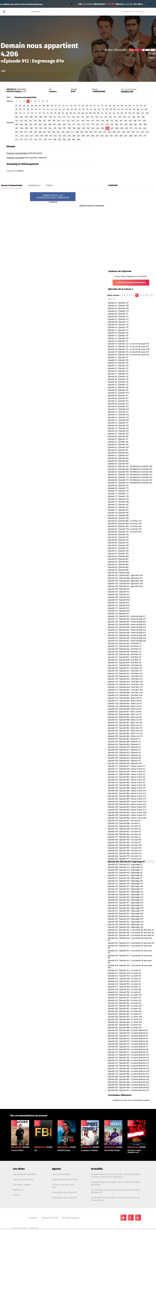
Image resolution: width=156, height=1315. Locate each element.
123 (110, 117)
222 (49, 132)
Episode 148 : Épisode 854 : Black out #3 (125, 703)
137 (44, 121)
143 (72, 121)
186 (145, 124)
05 (32, 106)
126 (124, 117)
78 (51, 113)
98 (130, 113)
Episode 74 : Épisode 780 (118, 502)
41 (40, 109)
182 (126, 124)
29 (126, 106)
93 (110, 113)
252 (55, 136)
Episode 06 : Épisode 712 (118, 316)
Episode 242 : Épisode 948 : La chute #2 (124, 973)
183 (130, 124)
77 (47, 113)
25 (110, 106)
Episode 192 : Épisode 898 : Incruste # (124, 823)
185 (140, 124)
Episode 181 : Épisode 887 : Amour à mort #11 (127, 793)
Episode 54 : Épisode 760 (118, 447)
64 (130, 109)
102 (147, 113)
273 (21, 139)
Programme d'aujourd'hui (65, 1179)
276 (35, 139)
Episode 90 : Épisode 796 (118, 545)
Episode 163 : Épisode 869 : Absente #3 (124, 744)
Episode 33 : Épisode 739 (118, 390)
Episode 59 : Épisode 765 (118, 461)
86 (83, 113)
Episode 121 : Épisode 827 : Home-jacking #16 (127, 630)
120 (96, 117)
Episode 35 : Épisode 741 (118, 395)
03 (24, 106)
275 (30, 139)
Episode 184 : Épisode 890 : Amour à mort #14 (127, 801)
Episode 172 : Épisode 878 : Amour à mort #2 (126, 769)
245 (21, 136)
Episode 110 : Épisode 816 (118, 600)
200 (78, 128)
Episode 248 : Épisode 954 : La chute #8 (124, 989)
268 (130, 136)
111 (54, 117)
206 (107, 128)
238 (123, 132)
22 (98, 106)
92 (106, 113)
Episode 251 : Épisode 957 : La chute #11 (124, 998)
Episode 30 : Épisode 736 (118, 382)
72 (28, 113)
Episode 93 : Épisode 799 (118, 554)
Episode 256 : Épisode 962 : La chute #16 (125, 1011)
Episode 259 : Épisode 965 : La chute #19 (125, 1019)
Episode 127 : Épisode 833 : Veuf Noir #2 (124, 646)
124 (114, 117)
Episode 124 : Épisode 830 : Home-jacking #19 (127, 638)
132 (21, 121)
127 (129, 117)
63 (126, 109)
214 (144, 128)
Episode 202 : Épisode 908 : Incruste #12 (125, 851)
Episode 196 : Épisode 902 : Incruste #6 (124, 834)
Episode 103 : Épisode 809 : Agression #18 (125, 581)
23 (102, 106)
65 (134, 109)
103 (16, 117)
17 (79, 106)
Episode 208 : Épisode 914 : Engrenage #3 (125, 867)
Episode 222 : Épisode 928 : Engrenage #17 (125, 905)
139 (53, 121)
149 (102, 121)
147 (92, 121)
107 (35, 117)
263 (106, 136)
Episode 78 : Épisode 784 (118, 513)
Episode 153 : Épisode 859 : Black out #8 (124, 717)
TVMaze (25, 1228)
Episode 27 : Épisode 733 (118, 374)
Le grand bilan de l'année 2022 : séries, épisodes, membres (116, 1183)
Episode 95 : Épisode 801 (118, 559)
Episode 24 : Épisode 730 (118, 365)
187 (16, 128)
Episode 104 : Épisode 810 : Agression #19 (125, 583)
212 (135, 128)
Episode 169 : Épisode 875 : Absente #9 (124, 761)
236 (114, 132)
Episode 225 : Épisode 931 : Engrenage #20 (125, 913)
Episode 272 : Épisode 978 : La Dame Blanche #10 (128, 1055)
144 (77, 121)
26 (114, 106)
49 (72, 109)
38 (28, 109)
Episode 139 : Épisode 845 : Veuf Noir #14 (125, 679)
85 (79, 113)
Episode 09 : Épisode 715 (118, 325)
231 (91, 132)
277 (40, 139)
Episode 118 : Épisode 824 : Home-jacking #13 (127, 622)
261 (97, 136)
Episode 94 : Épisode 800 (118, 556)
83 (71, 113)
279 (49, 139)
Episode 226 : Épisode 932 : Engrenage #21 (125, 916)
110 (50, 117)
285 (78, 139)
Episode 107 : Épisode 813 (118, 592)
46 (59, 109)
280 (54, 139)
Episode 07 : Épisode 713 (118, 319)
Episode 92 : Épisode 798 (118, 551)
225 (63, 132)
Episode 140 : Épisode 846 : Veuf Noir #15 (125, 682)
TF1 (25, 91)
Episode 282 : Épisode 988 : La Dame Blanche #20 (128, 1082)
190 (31, 128)
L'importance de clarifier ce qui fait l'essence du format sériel (115, 1198)
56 (99, 109)
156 (134, 121)
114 (68, 117)
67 (142, 109)
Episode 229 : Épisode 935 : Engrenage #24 (125, 924)
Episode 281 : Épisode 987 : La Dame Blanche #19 (128, 1079)
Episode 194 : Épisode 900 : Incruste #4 (124, 829)
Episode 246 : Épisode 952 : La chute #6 (124, 984)
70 (20, 113)
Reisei (81, 4)
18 (83, 106)
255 (69, 136)
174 (87, 124)
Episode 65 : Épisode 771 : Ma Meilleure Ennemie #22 (130, 477)
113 (64, 117)
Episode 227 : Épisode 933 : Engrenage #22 (125, 919)
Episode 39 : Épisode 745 (118, 406)
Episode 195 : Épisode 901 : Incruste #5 (124, 831)
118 (87, 117)
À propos (32, 1217)
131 (16, 121)
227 (72, 132)
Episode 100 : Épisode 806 (119, 573)
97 (126, 113)
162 (30, 124)
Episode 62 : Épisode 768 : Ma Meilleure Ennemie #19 (130, 469)
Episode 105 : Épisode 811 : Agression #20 (125, 586)
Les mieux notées (22, 1184)
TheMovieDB (33, 1228)
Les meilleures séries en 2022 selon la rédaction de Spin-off (115, 1191)
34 (145, 106)
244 (16, 136)
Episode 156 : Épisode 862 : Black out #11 (125, 725)
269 (135, 136)
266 (120, 136)
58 (107, 109)
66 (138, 109)
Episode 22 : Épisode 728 (118, 360)
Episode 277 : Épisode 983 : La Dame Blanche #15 (128, 1068)
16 (75, 106)
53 (87, 109)
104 (21, 117)
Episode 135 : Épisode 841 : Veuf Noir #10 (125, 668)
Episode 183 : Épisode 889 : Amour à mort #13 (127, 799)
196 (59, 128)
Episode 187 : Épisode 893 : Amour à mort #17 (127, 810)
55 (95, 109)
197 (64, 128)
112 (59, 117)
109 (45, 117)
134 (30, 121)
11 (55, 106)
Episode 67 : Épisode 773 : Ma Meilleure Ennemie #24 (130, 483)
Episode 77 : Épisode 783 (118, 510)
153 (120, 121)
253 (59, 136)
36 (20, 109)
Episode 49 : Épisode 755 (118, 434)
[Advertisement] (125, 160)
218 (30, 132)
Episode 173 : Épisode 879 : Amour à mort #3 (126, 772)
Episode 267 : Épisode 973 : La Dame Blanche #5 (128, 1041)
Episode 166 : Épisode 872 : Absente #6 (124, 752)
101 (142, 113)
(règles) (152, 57)
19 (87, 106)
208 (116, 128)
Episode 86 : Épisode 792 (118, 534)
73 (32, 113)
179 (111, 124)
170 (68, 124)
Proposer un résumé (15, 158)
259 (87, 136)
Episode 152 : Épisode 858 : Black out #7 (124, 714)
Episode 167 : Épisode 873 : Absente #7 (124, 755)
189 (26, 128)
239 (128, 132)
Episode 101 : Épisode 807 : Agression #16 (125, 575)
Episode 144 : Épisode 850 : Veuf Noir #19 (125, 692)
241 (137, 132)
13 (63, 106)
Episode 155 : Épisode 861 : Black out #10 (125, 722)
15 (71, 106)
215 (16, 132)
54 (91, 109)
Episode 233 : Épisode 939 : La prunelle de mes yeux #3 (131, 935)
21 (94, 106)
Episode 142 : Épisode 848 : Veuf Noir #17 (125, 687)
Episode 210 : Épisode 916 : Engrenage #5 (125, 873)
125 (119, 117)
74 (36, 113)
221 (44, 132)
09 (48, 106)
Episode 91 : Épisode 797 (118, 548)
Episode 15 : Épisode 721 (118, 341)
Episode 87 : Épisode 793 (118, 537)
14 (67, 106)
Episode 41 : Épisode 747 (118, 412)
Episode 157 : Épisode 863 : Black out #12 (125, 728)
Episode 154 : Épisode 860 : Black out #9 (125, 720)
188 (21, 128)
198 (69, 128)
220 (39, 132)
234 (104, 132)
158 (144, 121)
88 (90, 113)
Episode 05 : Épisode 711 (118, 314)
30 (130, 106)
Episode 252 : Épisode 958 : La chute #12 (124, 1000)
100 (137, 113)
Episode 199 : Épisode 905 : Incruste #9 (124, 842)
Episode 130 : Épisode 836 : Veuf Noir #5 (124, 654)
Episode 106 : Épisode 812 (118, 589)
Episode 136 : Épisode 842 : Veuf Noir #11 (125, 671)
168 (59, 124)
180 (116, 124)
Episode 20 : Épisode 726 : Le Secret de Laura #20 (128, 355)
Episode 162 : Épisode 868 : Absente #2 (124, 742)
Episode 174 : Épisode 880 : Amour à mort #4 (126, 774)
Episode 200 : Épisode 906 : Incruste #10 (125, 845)
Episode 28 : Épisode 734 (118, 376)
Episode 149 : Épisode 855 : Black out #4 (125, 706)
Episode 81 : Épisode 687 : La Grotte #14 (125, 521)
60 (115, 109)
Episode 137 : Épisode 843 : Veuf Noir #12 (125, 673)
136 (39, 121)
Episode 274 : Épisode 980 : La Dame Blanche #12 (128, 1060)
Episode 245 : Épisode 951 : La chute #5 (124, 981)
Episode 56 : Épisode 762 (118, 453)
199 (74, 128)
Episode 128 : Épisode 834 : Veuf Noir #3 (124, 649)
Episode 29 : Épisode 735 (118, 379)
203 (93, 128)
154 (125, 121)
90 (98, 113)
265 (116, 136)
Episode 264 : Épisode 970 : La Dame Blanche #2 (128, 1033)
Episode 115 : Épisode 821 (118, 613)
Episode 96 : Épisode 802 (118, 562)
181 (121, 124)
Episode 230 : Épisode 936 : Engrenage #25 (125, 927)
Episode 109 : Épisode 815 (118, 597)
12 (59, 106)
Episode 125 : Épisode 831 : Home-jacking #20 (127, 641)
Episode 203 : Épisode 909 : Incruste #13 (125, 853)
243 (147, 132)
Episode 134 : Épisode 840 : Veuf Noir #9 (125, 665)
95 (118, 113)
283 (68, 139)
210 (126, 128)
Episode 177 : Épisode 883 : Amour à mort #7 (126, 782)
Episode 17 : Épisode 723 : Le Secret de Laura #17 (128, 346)
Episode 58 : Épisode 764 (118, 458)
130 (143, 117)
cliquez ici (53, 202)
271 (145, 136)
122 (105, 117)
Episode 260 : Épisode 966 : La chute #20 (125, 1022)
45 (56, 109)
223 (53, 132)
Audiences (18, 1189)
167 (54, 124)
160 (21, 124)
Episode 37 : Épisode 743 (118, 401)
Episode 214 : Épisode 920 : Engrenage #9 (125, 884)
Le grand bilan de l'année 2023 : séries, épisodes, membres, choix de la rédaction (116, 1175)
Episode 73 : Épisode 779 (118, 499)
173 (83, 124)
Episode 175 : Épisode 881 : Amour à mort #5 (126, 777)
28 (122, 106)
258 (83, 136)
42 (44, 109)
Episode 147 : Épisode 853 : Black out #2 (125, 701)
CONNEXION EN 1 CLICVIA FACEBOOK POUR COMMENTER (53, 196)
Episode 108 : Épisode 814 (119, 594)
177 (102, 124)
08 (44, 106)
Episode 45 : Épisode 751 (118, 423)
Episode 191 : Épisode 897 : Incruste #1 (124, 821)
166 (49, 124)
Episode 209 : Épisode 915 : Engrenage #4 (125, 870)
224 (58, 132)
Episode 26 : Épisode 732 (118, 371)
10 (52, 106)
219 (35, 132)
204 (97, 128)
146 (87, 121)
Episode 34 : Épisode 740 (118, 393)
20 (91, 106)
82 (67, 113)
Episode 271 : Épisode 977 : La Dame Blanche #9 (128, 1052)
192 (40, 128)
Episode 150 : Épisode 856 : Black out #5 (124, 709)
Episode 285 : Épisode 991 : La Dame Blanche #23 (128, 1090)
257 (78, 136)
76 (44, 113)
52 (83, 109)
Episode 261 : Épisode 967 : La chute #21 (124, 1025)
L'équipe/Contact (49, 1217)
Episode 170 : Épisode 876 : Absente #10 (125, 763)
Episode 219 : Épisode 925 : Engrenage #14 (125, 897)
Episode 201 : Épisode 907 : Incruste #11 (125, 848)
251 (51, 136)
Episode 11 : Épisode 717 (118, 330)
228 (77, 132)
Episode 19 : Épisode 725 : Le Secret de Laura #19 (128, 352)
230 (86, 132)
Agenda (56, 1168)
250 (46, 136)
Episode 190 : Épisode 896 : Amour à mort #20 (127, 818)
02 (20, 106)
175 (92, 124)
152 (116, 121)
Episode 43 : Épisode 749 (118, 417)
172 (78, 124)
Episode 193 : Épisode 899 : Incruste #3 (124, 826)
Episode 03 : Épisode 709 (118, 308)
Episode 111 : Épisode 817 (118, 603)
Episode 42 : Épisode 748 (118, 415)
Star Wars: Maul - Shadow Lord (137, 1150)
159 (16, 124)
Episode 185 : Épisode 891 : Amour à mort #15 (127, 804)
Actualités (97, 1168)
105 (26, 117)
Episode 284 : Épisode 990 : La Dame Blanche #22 (128, 1087)
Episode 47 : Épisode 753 (118, 428)
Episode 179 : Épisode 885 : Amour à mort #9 (126, 788)
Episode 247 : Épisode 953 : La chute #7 (124, 987)
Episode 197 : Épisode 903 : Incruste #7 (124, 837)
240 (132, 132)
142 (68, 121)
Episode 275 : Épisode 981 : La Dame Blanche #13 (128, 1063)
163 (35, 124)
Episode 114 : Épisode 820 (118, 611)
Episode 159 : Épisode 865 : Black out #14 (125, 733)
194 (50, 128)
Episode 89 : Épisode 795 (118, 543)
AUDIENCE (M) (127, 91)
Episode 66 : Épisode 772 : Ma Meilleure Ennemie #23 (130, 480)
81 (63, 113)
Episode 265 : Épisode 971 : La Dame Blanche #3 (128, 1036)
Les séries (19, 1168)
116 (77, 117)
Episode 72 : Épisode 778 (118, 496)
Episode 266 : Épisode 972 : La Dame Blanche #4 (128, 1038)
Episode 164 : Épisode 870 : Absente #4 (124, 747)
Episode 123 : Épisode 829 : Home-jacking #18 (127, 635)
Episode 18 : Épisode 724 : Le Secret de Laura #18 (128, 349)
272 (16, 139)
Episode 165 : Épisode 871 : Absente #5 (124, 750)
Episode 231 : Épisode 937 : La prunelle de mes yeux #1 (131, 930)
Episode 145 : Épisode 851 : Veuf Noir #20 (125, 695)
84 (75, 113)
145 (82, 121)
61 (118, 109)
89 (94, 113)
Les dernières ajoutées (24, 1174)
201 (83, 128)
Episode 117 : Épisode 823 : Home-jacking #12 (127, 619)
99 (133, 113)
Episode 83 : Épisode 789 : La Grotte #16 (125, 526)
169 (64, 124)
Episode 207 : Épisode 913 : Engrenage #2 (125, 864)
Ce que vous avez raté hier (63, 1185)
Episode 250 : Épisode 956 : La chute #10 (125, 995)
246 (26, 136)
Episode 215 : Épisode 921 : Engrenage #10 (125, 886)
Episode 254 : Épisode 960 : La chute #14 (125, 1006)
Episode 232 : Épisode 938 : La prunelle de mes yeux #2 (131, 933)
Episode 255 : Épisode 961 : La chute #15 (124, 1008)
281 (59, 139)
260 (92, 136)
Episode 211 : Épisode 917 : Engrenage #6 (125, 875)
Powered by (14, 171)
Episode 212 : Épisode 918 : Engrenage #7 (125, 878)
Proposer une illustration (17, 153)
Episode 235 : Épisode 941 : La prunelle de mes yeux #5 (131, 943)
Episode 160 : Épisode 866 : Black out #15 (125, 736)
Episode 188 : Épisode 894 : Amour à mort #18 (127, 812)
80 (59, 113)
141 (63, 121)
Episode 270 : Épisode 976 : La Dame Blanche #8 (128, 1049)
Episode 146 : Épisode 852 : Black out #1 (125, 698)
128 (133, 117)
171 (73, 124)
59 (111, 109)
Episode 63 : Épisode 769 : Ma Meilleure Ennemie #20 (130, 472)
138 (49, 121)
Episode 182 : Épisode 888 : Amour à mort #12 (127, 796)
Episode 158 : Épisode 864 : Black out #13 (125, 731)
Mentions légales (71, 1217)
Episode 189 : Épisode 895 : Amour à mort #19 (127, 815)
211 (131, 128)
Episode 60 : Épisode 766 (118, 464)
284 (73, 139)
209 (121, 128)
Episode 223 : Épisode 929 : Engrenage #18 (125, 908)
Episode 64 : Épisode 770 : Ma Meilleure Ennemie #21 (130, 474)
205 (102, 128)
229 (81, 132)
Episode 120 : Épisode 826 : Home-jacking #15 (127, 627)
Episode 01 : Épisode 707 (118, 303)
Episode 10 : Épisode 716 (118, 327)
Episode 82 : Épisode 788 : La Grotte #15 (124, 524)
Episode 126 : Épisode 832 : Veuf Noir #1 (124, 643)
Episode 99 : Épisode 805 (118, 570)
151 (111, 121)
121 (101, 117)
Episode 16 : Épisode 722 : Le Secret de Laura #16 (128, 344)
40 (36, 109)
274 (26, 139)
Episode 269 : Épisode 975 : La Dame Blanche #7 (128, 1047)
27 (118, 106)
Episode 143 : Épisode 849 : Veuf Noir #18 (125, 690)
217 (25, 132)
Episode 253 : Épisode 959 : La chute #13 (124, 1003)
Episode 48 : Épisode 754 (118, 431)
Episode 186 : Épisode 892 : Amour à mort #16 (127, 807)
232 (95, 132)
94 (114, 113)
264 (111, 136)
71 (24, 113)
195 (54, 128)
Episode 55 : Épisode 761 (118, 450)
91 (102, 113)
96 (122, 113)
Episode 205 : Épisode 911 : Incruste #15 (124, 859)
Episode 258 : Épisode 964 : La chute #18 (125, 1017)
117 (82, 117)
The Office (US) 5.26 (103, 4)
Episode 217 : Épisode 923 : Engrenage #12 (125, 892)
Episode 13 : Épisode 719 (118, 336)
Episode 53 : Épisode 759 (118, 445)
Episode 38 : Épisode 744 (118, 404)
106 (31, 117)
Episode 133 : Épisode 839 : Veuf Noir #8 (124, 663)
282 (64, 139)
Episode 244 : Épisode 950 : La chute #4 (124, 978)
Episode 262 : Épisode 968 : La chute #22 (125, 1028)
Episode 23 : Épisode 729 (118, 363)
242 (142, 132)
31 (133, 106)
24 (106, 106)
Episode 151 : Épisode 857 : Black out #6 (124, 712)
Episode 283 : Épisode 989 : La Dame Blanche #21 (128, 1085)
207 (112, 128)
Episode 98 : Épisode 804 (118, 567)
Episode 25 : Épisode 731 (118, 368)
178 (106, 124)
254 (64, 136)
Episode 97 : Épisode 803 (118, 564)
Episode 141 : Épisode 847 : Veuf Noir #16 (125, 684)
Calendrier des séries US (64, 1192)
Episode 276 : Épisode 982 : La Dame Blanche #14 (128, 1066)
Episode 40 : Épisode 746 (118, 409)
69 (16, 113)
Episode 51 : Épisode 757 (118, 439)
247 (31, 136)
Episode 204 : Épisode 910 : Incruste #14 (125, 856)
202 (88, 128)
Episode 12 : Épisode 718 (118, 333)
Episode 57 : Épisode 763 (118, 455)
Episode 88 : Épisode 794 (118, 540)
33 (141, 106)
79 (55, 113)
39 (32, 109)
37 (24, 109)
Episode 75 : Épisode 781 (118, 504)
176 (97, 124)
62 (123, 109)
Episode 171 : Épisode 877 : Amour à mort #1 (126, 766)
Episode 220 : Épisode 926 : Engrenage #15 (125, 900)
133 (25, 121)
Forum (16, 1195)
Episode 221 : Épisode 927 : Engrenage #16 (125, 903)
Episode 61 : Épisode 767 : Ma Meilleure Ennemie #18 (130, 466)
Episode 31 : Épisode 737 (118, 385)
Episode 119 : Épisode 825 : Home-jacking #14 (127, 624)
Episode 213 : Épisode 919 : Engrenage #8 (125, 881)
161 (26, 124)
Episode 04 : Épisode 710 (118, 311)
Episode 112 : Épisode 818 (118, 605)
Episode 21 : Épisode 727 (118, 357)
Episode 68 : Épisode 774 (118, 485)
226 (67, 132)
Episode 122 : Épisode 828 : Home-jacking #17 (127, 633)
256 (73, 136)
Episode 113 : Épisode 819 (118, 608)
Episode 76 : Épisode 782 (118, 507)
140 (58, 121)
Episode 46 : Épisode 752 (118, 425)
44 (51, 109)
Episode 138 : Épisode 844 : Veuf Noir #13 (125, 676)
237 (118, 132)
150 (107, 121)
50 (76, 109)
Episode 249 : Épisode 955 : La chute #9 (124, 992)
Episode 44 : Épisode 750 (118, 420)
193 (45, 128)
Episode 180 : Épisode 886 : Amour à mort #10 (127, 791)
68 (146, 109)
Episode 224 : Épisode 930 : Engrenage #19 (126, 911)
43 (48, 109)
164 (40, 124)
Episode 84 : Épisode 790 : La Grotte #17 (125, 529)
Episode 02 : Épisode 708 (118, 306)
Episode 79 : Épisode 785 (118, 515)
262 (101, 136)
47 (64, 109)
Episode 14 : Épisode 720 (118, 338)
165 (45, 124)
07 (40, 106)
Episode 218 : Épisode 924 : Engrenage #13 (125, 894)
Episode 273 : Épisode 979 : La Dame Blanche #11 (128, 1058)
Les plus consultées (23, 1179)
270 (140, 136)
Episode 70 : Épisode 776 (118, 491)
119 (91, 117)
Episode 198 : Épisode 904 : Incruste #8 (124, 840)
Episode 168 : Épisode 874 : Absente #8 (124, 758)
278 (45, 139)
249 (41, 136)
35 (16, 109)
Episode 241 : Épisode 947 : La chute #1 (124, 970)
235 (109, 132)
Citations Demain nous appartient (130, 283)
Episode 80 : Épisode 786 (118, 518)
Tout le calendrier (61, 1174)
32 (137, 106)
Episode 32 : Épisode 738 (118, 387)
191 (35, 128)
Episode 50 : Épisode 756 (118, 436)
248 (36, 136)
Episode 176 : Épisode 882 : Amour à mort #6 (126, 780)
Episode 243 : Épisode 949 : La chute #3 (124, 976)
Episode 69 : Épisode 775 (118, 488)
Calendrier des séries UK (64, 1197)
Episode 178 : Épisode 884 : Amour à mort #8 (126, 785)
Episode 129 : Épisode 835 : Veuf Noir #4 (124, 652)
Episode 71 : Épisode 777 (118, 494)
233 (100, 132)
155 (130, 121)
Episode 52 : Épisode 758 (118, 442)
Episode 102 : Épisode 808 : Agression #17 (125, 578)
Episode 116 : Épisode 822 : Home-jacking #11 (127, 616)
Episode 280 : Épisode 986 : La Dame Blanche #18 (128, 1077)
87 (87, 113)
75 (40, 113)
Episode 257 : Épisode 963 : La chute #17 (125, 1014)
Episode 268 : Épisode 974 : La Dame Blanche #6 (128, 1044)
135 (35, 121)
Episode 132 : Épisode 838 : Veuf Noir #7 (124, 660)
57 (103, 109)
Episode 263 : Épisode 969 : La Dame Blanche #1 (128, 1030)
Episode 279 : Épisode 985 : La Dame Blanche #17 (128, 1074)
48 (68, 109)
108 (40, 117)
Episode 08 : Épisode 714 (118, 322)
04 (28, 106)
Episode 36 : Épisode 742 (118, 398)
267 (125, 136)
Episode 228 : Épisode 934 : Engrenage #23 (125, 922)
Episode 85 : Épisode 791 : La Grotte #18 (124, 532)
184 (135, 124)
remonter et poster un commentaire (91, 205)
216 (21, 132)
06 (36, 106)
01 (16, 106)
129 (138, 117)
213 (140, 128)
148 (97, 121)
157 (139, 121)
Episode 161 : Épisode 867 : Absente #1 (124, 739)
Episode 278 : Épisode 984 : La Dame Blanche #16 (128, 1071)
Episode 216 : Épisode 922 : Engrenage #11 (125, 889)
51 (79, 109)
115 (73, 117)
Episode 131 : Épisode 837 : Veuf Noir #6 (124, 657)
